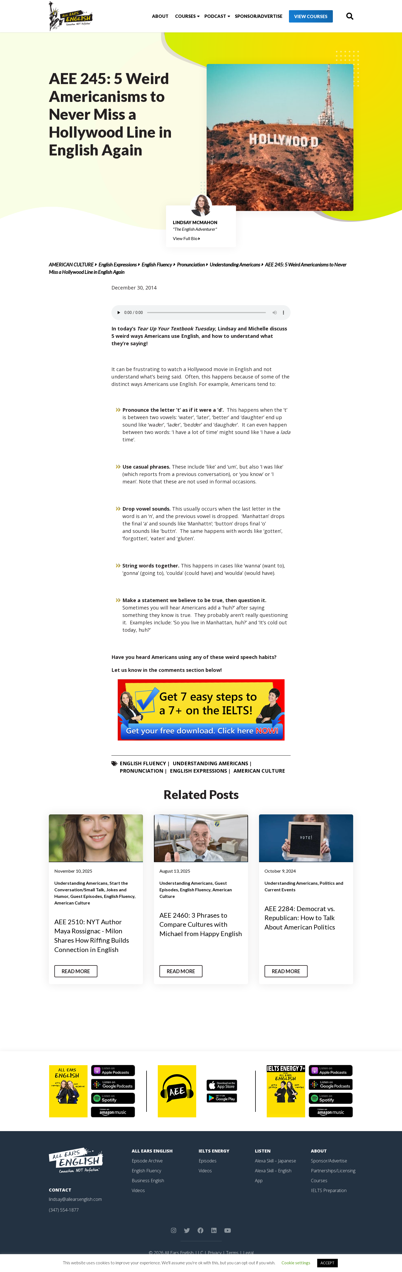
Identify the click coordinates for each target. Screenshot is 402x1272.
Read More (76, 971)
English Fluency (157, 264)
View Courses (310, 16)
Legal (248, 1253)
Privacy (214, 1253)
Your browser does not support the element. (201, 312)
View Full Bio (186, 238)
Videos (138, 1190)
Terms (232, 1253)
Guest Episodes (86, 896)
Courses (185, 16)
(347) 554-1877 (64, 1210)
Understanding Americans (235, 264)
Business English (148, 1181)
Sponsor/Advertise (258, 16)
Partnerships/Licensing (333, 1171)
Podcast (215, 16)
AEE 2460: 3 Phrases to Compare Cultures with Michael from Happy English (200, 924)
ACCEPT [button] (327, 1263)
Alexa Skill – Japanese (275, 1161)
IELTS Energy (214, 1151)
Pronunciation (191, 264)
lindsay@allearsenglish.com (75, 1199)
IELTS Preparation (329, 1190)
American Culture (71, 264)
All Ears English (152, 1151)
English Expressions (118, 264)
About (160, 16)
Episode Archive (147, 1161)
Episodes (208, 1161)
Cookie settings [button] (296, 1262)
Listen (263, 1151)
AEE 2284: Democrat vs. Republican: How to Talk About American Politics (300, 917)
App (259, 1181)
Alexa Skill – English (273, 1171)
